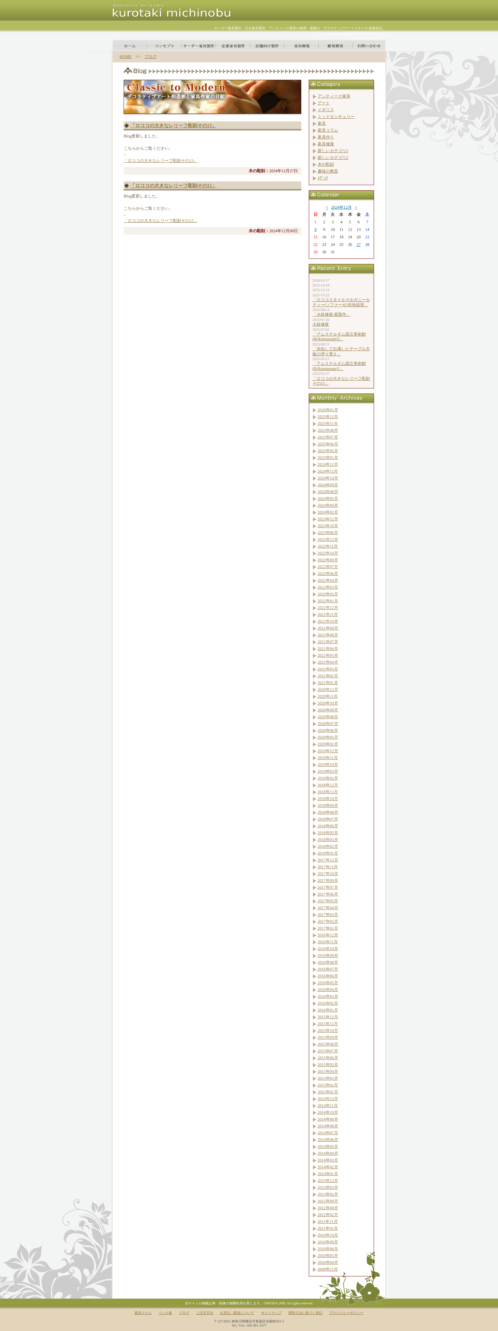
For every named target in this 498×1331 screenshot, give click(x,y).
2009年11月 (328, 1269)
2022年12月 (328, 539)
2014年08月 (328, 1126)
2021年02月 (328, 676)
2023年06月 (328, 532)
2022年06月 (328, 573)
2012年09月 (328, 1201)
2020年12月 (328, 689)
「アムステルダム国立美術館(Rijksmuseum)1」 (339, 366)
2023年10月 (328, 525)
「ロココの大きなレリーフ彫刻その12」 (173, 185)
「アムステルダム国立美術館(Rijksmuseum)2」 (339, 336)
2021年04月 (328, 662)
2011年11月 (328, 1221)
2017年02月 (328, 921)
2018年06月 (328, 826)
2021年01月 (328, 682)
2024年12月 (341, 207)
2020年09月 (328, 710)
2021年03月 (328, 669)
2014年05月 (328, 1146)
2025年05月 (328, 450)
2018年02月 (328, 846)
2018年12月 (328, 785)
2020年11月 (328, 696)
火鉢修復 (321, 324)
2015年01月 (328, 1092)
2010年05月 (328, 1255)
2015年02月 (328, 1085)
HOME (126, 56)
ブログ (150, 56)
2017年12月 (328, 860)
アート (324, 103)
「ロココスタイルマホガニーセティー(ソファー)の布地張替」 (341, 302)
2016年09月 (328, 955)
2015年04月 (328, 1071)
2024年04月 (328, 505)
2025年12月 (328, 416)
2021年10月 (328, 621)
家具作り (326, 137)
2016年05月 (328, 982)
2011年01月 (328, 1228)
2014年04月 (328, 1153)
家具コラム (328, 130)
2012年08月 (328, 1208)
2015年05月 (328, 1064)
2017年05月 (328, 901)
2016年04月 (328, 989)
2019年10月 (328, 764)
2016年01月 (328, 1010)
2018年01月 (328, 853)
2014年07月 (328, 1132)
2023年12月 (328, 519)
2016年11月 (328, 942)
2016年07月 (328, 969)
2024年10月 (328, 478)
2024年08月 (328, 491)
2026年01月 (328, 410)
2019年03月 (328, 771)
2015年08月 (328, 1044)
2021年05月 (328, 655)
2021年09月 (328, 628)
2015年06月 (328, 1057)
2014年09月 (328, 1119)
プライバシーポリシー (346, 1313)
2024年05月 (328, 498)
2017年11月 (328, 866)
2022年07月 (328, 566)
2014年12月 (328, 1098)
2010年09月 (328, 1242)
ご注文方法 (204, 1313)
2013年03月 (328, 1187)
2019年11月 (328, 757)
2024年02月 (328, 512)
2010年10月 (328, 1235)
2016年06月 (328, 976)
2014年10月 (328, 1112)
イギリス (326, 109)
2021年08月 (328, 635)
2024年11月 (328, 471)
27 (359, 244)
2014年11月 (328, 1105)
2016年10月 (328, 948)
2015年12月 (328, 1017)
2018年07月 (328, 819)
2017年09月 (328, 880)
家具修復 (326, 144)
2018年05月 (328, 832)
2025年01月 (328, 457)
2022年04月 (328, 580)
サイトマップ (271, 1313)
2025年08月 (328, 430)
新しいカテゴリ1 (333, 150)
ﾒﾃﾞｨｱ (323, 178)
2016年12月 (328, 935)
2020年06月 (328, 730)
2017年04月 (328, 907)
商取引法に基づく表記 (305, 1313)
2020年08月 (328, 716)
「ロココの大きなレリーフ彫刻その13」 (173, 125)
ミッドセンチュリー (336, 116)
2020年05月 (328, 737)
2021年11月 (328, 614)
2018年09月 (328, 805)
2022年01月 (328, 600)
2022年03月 (328, 587)
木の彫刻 (326, 164)
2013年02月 (328, 1194)
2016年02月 (328, 1003)
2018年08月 (328, 812)
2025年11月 (328, 423)
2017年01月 (328, 928)
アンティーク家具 (334, 96)
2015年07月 (328, 1051)
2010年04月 (328, 1262)
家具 (322, 123)
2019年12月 (328, 751)
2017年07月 (328, 887)
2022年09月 (328, 560)
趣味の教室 (328, 171)
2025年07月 (328, 437)
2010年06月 (328, 1248)
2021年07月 (328, 641)
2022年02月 (328, 594)
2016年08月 (328, 962)
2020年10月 (328, 703)
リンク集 (165, 1313)
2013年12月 (328, 1180)
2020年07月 (328, 723)
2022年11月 (328, 546)
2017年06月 (328, 894)
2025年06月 (328, 444)
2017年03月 (328, 914)
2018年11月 (328, 791)
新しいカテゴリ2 (333, 157)
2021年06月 (328, 648)
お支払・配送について (237, 1313)
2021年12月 (328, 607)
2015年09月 (328, 1037)
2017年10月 (328, 873)
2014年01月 (328, 1173)
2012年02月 (328, 1214)
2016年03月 (328, 996)
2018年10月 (328, 798)
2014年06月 (328, 1139)
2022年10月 (328, 553)
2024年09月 (328, 485)
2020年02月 (328, 744)
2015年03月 (328, 1078)
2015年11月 (328, 1023)
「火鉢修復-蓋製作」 (332, 314)
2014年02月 (328, 1167)
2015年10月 (328, 1030)
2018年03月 (328, 839)
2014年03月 (328, 1160)
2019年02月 (328, 778)
